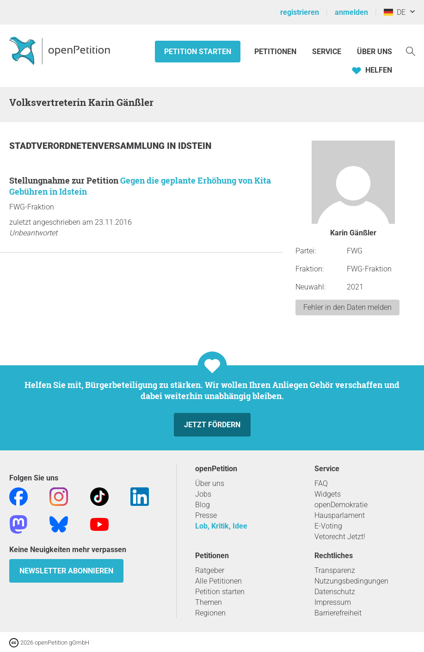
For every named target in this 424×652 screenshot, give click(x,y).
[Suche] (410, 50)
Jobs (203, 494)
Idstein (194, 146)
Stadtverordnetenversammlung (88, 146)
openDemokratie (341, 504)
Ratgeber (209, 570)
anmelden (351, 12)
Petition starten (197, 51)
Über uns (209, 483)
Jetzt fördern (212, 424)
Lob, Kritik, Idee (221, 526)
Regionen (210, 613)
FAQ (321, 483)
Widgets (327, 494)
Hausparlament (339, 515)
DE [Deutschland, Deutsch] (395, 12)
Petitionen (276, 51)
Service (326, 51)
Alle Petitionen (218, 581)
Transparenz (334, 570)
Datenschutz (334, 591)
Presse (206, 515)
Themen (208, 602)
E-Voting (328, 526)
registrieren (299, 12)
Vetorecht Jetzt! (339, 536)
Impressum (332, 602)
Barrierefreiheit (338, 613)
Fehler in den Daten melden (347, 307)
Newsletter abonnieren (66, 570)
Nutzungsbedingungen (351, 581)
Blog (202, 504)
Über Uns (374, 51)
